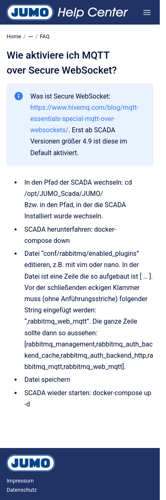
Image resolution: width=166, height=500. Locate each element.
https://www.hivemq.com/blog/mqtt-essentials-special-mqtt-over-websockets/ (84, 119)
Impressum (20, 481)
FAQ (44, 36)
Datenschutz (22, 490)
